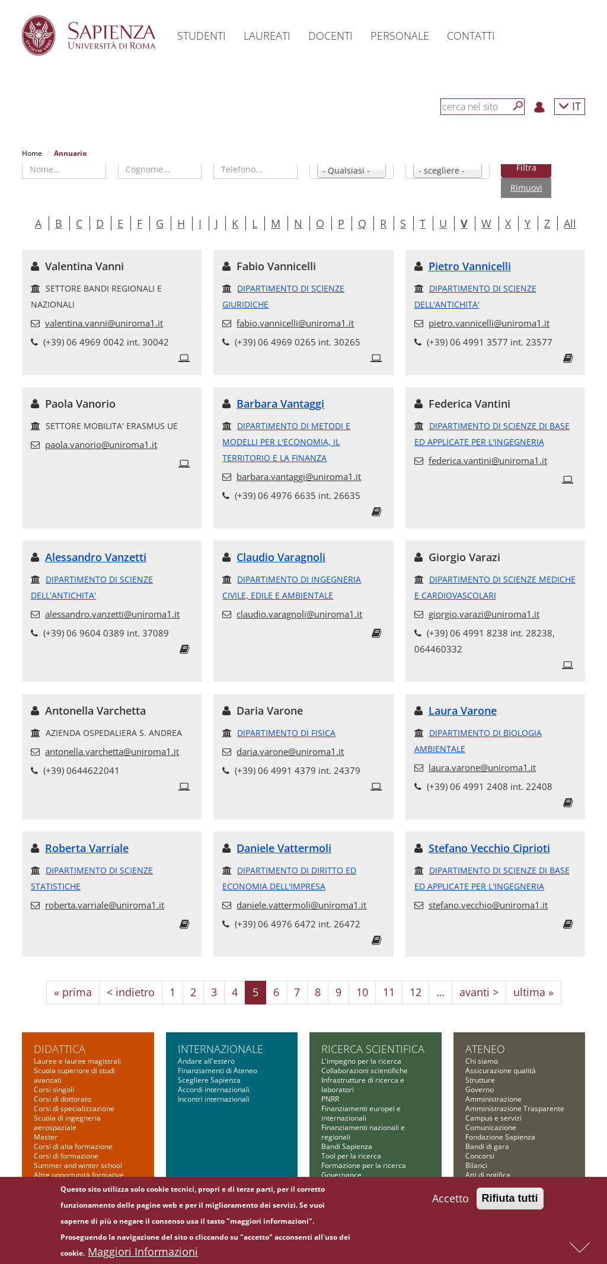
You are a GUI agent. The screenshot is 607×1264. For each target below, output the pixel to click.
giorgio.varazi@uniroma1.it (484, 614)
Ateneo (485, 1049)
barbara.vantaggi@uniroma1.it (299, 476)
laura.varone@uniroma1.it (482, 767)
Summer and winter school (78, 1165)
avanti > (479, 992)
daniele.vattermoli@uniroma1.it (301, 905)
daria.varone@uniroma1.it (290, 751)
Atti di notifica (487, 1175)
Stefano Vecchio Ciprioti (489, 848)
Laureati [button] (267, 35)
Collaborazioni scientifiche (364, 1070)
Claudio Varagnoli (281, 557)
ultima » (533, 992)
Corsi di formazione (66, 1156)
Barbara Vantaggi (280, 403)
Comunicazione (490, 1127)
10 (362, 992)
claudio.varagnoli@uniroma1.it (299, 614)
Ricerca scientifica (372, 1049)
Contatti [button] (471, 35)
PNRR (330, 1099)
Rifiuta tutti (510, 1200)
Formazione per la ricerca (363, 1165)
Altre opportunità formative (79, 1175)
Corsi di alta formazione (73, 1146)
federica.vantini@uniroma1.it (488, 460)
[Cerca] (518, 106)
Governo (479, 1089)
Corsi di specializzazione (74, 1108)
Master (45, 1137)
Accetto (450, 1200)
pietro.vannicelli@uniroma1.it (489, 323)
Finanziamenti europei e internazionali (361, 1113)
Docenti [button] (330, 35)
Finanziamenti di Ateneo (217, 1070)
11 (389, 992)
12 (415, 992)
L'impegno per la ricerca (361, 1061)
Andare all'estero (206, 1061)
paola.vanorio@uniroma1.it (101, 444)
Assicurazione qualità (500, 1070)
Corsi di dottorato (62, 1099)
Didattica (59, 1049)
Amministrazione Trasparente (514, 1108)
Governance (341, 1175)
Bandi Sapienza (346, 1146)
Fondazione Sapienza (500, 1137)
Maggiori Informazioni (143, 1253)
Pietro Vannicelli (470, 266)
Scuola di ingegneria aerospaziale (67, 1122)
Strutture (480, 1080)
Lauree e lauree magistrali (77, 1061)
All (570, 223)
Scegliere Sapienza (209, 1080)
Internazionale (220, 1049)
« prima (73, 992)
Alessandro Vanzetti (95, 557)
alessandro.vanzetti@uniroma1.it (112, 614)
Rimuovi (526, 187)
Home (32, 153)
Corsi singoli (54, 1089)
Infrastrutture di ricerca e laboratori (362, 1085)
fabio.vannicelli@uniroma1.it (295, 323)
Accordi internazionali (214, 1089)
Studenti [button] (201, 35)
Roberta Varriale (87, 848)
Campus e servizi (493, 1118)
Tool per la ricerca (351, 1156)
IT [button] (569, 106)
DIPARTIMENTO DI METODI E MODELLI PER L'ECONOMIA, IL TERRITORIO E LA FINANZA (286, 441)
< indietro (131, 992)
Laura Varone (463, 710)
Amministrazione (493, 1099)
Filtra (526, 167)
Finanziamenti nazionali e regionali (363, 1132)
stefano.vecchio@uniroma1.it (488, 905)
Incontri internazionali (214, 1099)
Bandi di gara (487, 1146)
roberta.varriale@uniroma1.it (104, 905)
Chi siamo (481, 1061)
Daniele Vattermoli (284, 848)
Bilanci (476, 1165)
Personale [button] (399, 35)
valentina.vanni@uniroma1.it (104, 323)
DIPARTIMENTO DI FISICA (286, 732)
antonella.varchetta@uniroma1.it (112, 751)
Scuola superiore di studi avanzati (74, 1075)
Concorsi (479, 1156)
